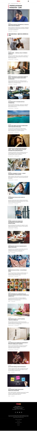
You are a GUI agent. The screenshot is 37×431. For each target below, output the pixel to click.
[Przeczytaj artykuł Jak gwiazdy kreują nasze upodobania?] (18, 362)
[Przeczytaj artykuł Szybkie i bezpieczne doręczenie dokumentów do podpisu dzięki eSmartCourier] (18, 217)
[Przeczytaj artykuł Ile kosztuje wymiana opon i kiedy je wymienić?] (18, 193)
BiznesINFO (15, 415)
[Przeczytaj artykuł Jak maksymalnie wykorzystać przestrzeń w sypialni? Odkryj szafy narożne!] (18, 339)
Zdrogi (18, 416)
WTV (25, 415)
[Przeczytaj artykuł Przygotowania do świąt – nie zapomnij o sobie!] (18, 266)
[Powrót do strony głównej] (18, 404)
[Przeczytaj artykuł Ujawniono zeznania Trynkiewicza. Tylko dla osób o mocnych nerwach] (18, 20)
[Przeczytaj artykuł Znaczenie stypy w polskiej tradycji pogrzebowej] (18, 98)
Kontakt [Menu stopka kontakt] (18, 425)
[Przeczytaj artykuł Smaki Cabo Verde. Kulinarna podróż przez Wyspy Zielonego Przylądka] (18, 121)
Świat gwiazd (17, 417)
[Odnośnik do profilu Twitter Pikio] (17, 412)
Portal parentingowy (24, 416)
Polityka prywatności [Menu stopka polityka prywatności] (18, 422)
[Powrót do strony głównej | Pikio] (18, 1)
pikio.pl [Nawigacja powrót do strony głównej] (9, 3)
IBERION (18, 406)
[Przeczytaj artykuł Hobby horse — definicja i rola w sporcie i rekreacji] (18, 49)
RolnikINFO (23, 415)
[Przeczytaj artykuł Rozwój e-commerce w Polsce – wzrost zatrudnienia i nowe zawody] (18, 169)
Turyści (27, 415)
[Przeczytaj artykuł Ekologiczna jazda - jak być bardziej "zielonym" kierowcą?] (18, 315)
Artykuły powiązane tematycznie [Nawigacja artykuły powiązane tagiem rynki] (14, 3)
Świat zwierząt (12, 416)
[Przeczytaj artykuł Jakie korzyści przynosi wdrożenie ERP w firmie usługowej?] (18, 242)
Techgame (16, 416)
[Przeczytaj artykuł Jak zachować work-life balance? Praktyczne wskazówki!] (18, 385)
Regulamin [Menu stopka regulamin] (18, 421)
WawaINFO (20, 415)
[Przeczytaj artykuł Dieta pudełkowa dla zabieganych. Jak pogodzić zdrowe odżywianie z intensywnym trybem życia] (18, 290)
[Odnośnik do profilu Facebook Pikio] (15, 412)
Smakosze (9, 416)
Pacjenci (18, 415)
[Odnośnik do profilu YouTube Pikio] (19, 412)
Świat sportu (20, 417)
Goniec (23, 417)
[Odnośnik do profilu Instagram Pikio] (21, 412)
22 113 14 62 (20, 408)
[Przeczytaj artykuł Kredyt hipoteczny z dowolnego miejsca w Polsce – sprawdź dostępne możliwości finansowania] (18, 73)
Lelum (13, 415)
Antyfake (20, 416)
